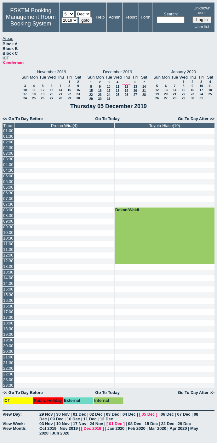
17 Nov (80, 423)
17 (25, 94)
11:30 (8, 249)
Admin (114, 17)
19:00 (8, 334)
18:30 (8, 328)
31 (108, 99)
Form (145, 17)
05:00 (8, 176)
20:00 (8, 345)
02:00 (8, 142)
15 (69, 90)
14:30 (8, 283)
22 (69, 94)
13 (51, 90)
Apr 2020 (178, 428)
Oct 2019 (47, 428)
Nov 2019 (69, 428)
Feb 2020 (137, 428)
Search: (171, 14)
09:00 (8, 221)
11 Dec (90, 419)
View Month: (14, 428)
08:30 (8, 215)
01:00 (8, 130)
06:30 (8, 193)
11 (34, 90)
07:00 (8, 198)
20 (51, 94)
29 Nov (46, 414)
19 (42, 94)
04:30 (8, 170)
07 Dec (184, 414)
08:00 (8, 210)
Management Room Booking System (31, 20)
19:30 (8, 340)
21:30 (8, 362)
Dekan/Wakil (127, 210)
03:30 (8, 159)
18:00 (8, 323)
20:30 (8, 351)
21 (60, 94)
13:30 (8, 272)
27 (51, 98)
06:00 (8, 187)
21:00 (8, 357)
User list (202, 26)
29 (69, 98)
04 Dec (129, 414)
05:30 (8, 181)
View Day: (12, 414)
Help (100, 17)
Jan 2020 (115, 428)
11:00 (8, 243)
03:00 (8, 153)
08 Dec (134, 423)
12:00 (8, 255)
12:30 (8, 260)
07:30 (8, 204)
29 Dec (184, 423)
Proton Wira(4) (64, 125)
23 (78, 94)
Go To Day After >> (196, 118)
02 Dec (96, 414)
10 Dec (73, 419)
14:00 (8, 277)
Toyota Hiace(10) (164, 125)
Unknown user (201, 10)
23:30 (8, 385)
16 (78, 90)
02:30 (8, 147)
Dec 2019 (92, 428)
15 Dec (151, 423)
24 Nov (96, 423)
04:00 (8, 164)
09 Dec (56, 419)
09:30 (8, 226)
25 (34, 98)
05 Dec (148, 414)
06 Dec (167, 414)
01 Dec (79, 414)
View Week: (14, 423)
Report (130, 17)
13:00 (8, 266)
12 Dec (106, 419)
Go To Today (107, 118)
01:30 (8, 136)
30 (78, 98)
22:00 (8, 368)
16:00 (8, 300)
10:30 (8, 238)
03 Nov (46, 423)
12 (42, 90)
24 (25, 98)
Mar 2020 (157, 428)
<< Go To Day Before (23, 118)
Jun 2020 (61, 433)
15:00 (8, 289)
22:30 (8, 374)
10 (25, 90)
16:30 (8, 306)
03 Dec (112, 414)
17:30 (8, 317)
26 (42, 98)
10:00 (8, 232)
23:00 (8, 379)
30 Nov (63, 414)
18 (34, 94)
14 (60, 90)
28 (60, 98)
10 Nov (63, 423)
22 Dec (167, 423)
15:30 (8, 294)
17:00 (8, 311)
